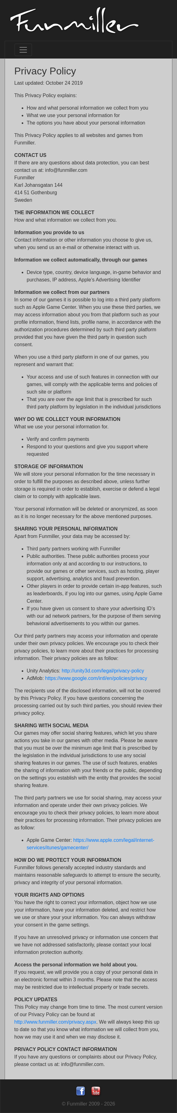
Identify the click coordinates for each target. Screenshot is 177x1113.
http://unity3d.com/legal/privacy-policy (103, 670)
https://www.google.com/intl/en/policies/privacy (96, 678)
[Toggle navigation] (23, 50)
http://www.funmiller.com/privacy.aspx (55, 1022)
